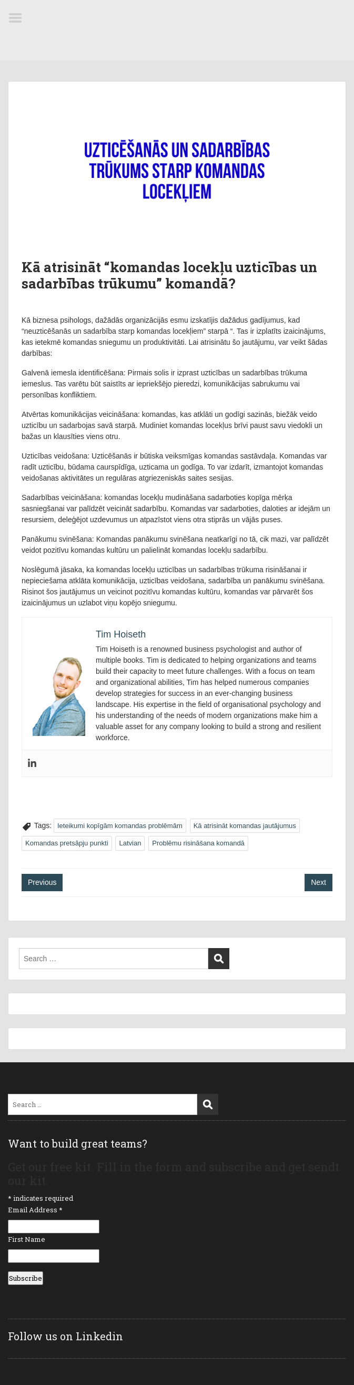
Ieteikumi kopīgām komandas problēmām (120, 826)
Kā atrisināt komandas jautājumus (245, 826)
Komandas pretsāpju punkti (66, 843)
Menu (19, 18)
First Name (26, 1239)
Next (318, 882)
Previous (42, 882)
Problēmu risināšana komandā (198, 843)
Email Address (35, 1209)
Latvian (130, 843)
